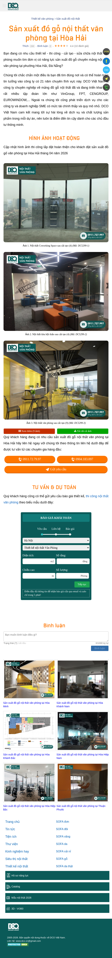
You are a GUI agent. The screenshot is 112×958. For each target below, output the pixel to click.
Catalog (15, 886)
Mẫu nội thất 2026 (21, 897)
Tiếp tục (82, 584)
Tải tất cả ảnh (83, 431)
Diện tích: (39, 559)
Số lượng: (72, 573)
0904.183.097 (82, 459)
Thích (25, 46)
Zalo (106, 70)
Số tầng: (73, 559)
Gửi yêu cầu (56, 469)
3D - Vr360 (17, 908)
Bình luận (42, 46)
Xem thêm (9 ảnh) (29, 431)
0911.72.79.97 (30, 459)
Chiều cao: (39, 573)
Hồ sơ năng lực (19, 875)
